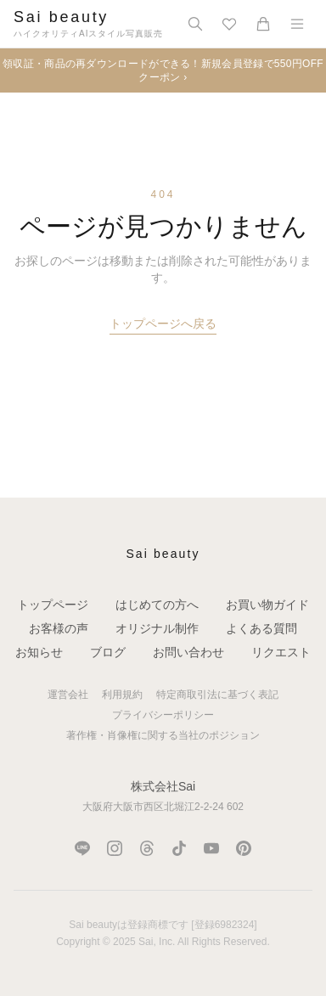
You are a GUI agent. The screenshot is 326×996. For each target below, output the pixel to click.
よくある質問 (261, 628)
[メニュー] (297, 23)
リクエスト (281, 652)
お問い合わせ (188, 652)
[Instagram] (114, 848)
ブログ (108, 652)
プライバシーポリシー (163, 715)
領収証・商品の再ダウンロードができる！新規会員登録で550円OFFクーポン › (163, 70)
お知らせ (39, 652)
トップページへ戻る (163, 323)
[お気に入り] (229, 23)
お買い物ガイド (267, 604)
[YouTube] (211, 848)
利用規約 (122, 695)
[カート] (263, 23)
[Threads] (147, 848)
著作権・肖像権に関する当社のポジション (163, 735)
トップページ (52, 604)
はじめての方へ (157, 604)
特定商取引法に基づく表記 (217, 695)
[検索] (195, 23)
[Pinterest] (243, 848)
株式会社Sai (163, 786)
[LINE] (82, 848)
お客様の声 (58, 628)
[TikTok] (179, 848)
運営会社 (68, 695)
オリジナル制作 (157, 628)
